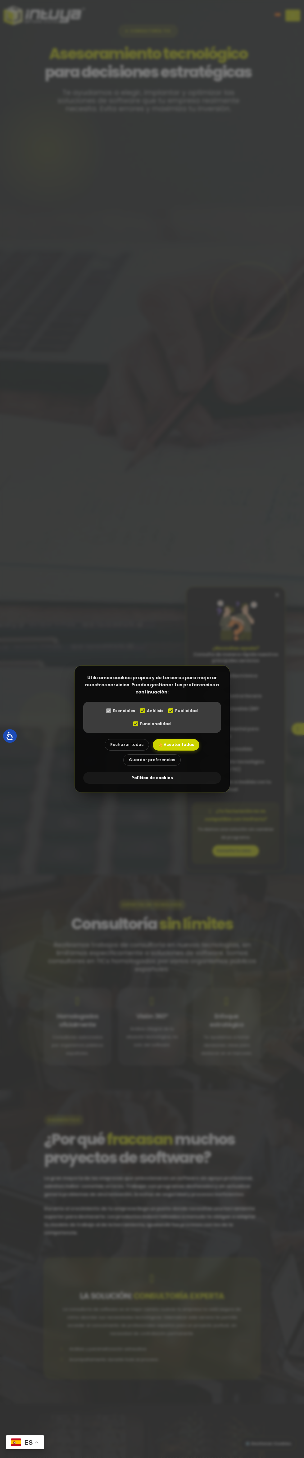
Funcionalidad (152, 722)
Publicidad (186, 709)
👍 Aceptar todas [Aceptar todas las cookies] (178, 744)
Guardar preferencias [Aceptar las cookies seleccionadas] (152, 761)
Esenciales (118, 709)
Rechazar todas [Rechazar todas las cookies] (125, 744)
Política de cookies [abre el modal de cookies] (152, 779)
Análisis (152, 709)
